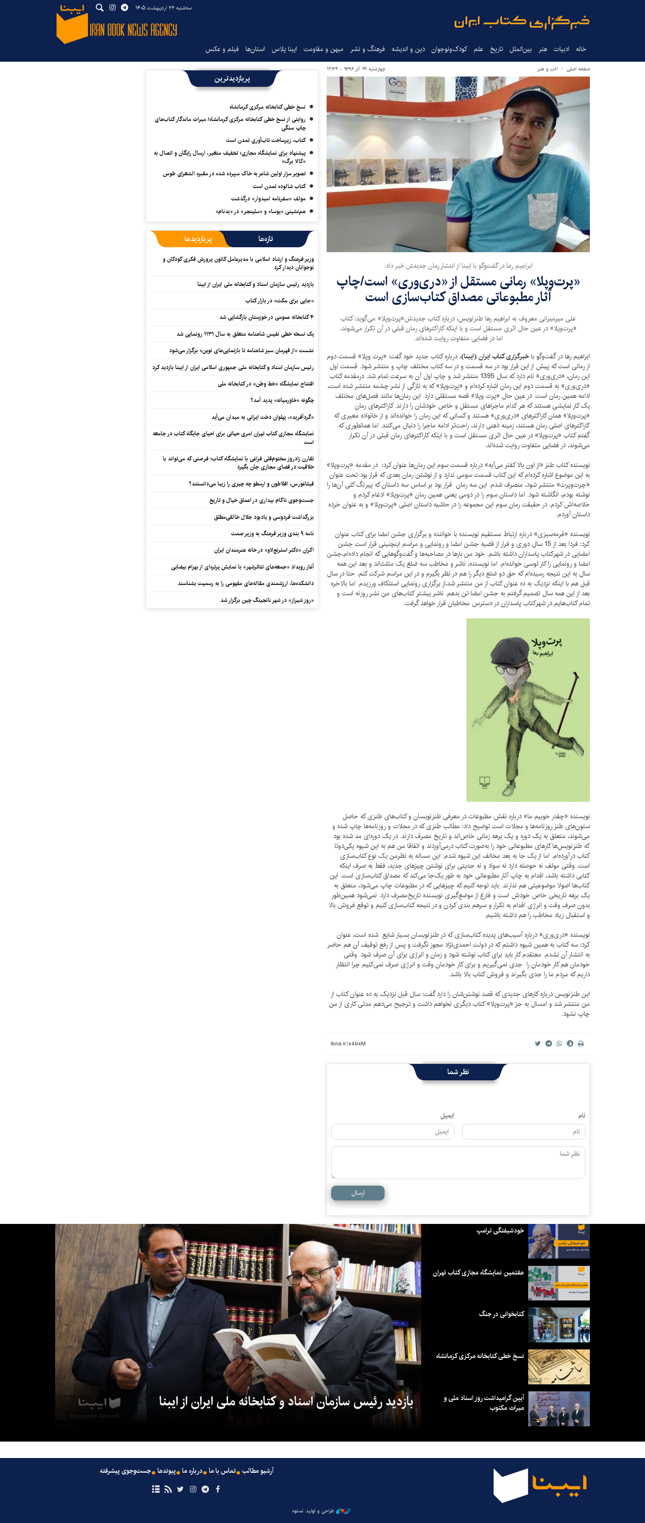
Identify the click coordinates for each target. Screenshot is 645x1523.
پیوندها (167, 1471)
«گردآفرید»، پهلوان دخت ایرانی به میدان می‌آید (262, 417)
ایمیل (447, 1116)
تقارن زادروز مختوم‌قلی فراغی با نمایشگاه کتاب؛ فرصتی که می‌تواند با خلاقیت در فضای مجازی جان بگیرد (238, 462)
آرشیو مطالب (258, 1471)
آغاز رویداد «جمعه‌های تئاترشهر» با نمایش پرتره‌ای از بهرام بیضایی (242, 566)
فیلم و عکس (222, 49)
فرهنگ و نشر (367, 49)
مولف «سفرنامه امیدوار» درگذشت (268, 198)
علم (478, 49)
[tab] (266, 239)
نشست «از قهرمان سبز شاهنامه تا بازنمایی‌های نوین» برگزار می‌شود (241, 350)
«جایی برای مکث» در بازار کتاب (280, 300)
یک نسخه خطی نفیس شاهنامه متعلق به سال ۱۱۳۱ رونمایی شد (245, 334)
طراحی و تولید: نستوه (321, 1511)
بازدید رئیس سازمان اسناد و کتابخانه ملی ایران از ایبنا (255, 284)
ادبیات (561, 49)
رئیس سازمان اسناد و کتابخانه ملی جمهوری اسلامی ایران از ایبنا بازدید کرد (233, 367)
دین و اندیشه (408, 49)
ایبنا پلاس (284, 49)
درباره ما (192, 1471)
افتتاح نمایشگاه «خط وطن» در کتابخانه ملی (266, 383)
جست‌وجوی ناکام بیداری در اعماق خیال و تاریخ (261, 500)
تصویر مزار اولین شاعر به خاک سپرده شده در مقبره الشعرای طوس (234, 173)
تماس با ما (222, 1471)
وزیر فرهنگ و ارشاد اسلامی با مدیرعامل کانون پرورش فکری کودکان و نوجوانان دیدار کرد (238, 263)
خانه (581, 49)
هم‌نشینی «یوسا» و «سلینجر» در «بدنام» (261, 211)
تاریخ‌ (496, 49)
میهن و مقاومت (323, 49)
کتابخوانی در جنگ (501, 1314)
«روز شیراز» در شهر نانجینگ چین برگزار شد (267, 600)
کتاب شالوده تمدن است (279, 186)
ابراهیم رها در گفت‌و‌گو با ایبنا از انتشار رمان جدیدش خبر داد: (458, 266)
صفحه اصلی (578, 69)
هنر (542, 49)
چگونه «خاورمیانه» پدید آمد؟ (282, 400)
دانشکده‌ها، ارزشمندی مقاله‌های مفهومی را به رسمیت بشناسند (246, 583)
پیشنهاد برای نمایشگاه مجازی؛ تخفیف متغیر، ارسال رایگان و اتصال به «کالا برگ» (230, 157)
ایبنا (522, 22)
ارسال (358, 1192)
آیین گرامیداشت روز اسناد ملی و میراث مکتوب (484, 1403)
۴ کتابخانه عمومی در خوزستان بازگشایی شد (266, 317)
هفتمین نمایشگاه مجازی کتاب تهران (478, 1272)
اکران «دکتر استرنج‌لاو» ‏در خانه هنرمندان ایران (264, 550)
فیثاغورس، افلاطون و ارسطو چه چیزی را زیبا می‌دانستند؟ (251, 483)
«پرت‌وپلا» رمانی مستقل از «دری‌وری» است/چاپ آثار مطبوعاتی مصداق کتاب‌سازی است (458, 289)
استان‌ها (255, 49)
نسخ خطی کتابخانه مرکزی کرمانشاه (268, 106)
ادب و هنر (548, 69)
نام (581, 1116)
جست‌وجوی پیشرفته (125, 1471)
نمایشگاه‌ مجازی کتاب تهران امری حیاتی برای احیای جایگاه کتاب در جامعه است (233, 437)
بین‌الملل (521, 49)
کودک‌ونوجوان (449, 49)
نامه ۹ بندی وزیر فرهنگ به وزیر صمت (272, 533)
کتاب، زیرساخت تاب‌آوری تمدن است (266, 140)
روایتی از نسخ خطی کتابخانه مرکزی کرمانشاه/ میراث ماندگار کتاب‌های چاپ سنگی (230, 123)
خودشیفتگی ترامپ (500, 1230)
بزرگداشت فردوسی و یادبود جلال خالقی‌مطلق (264, 517)
